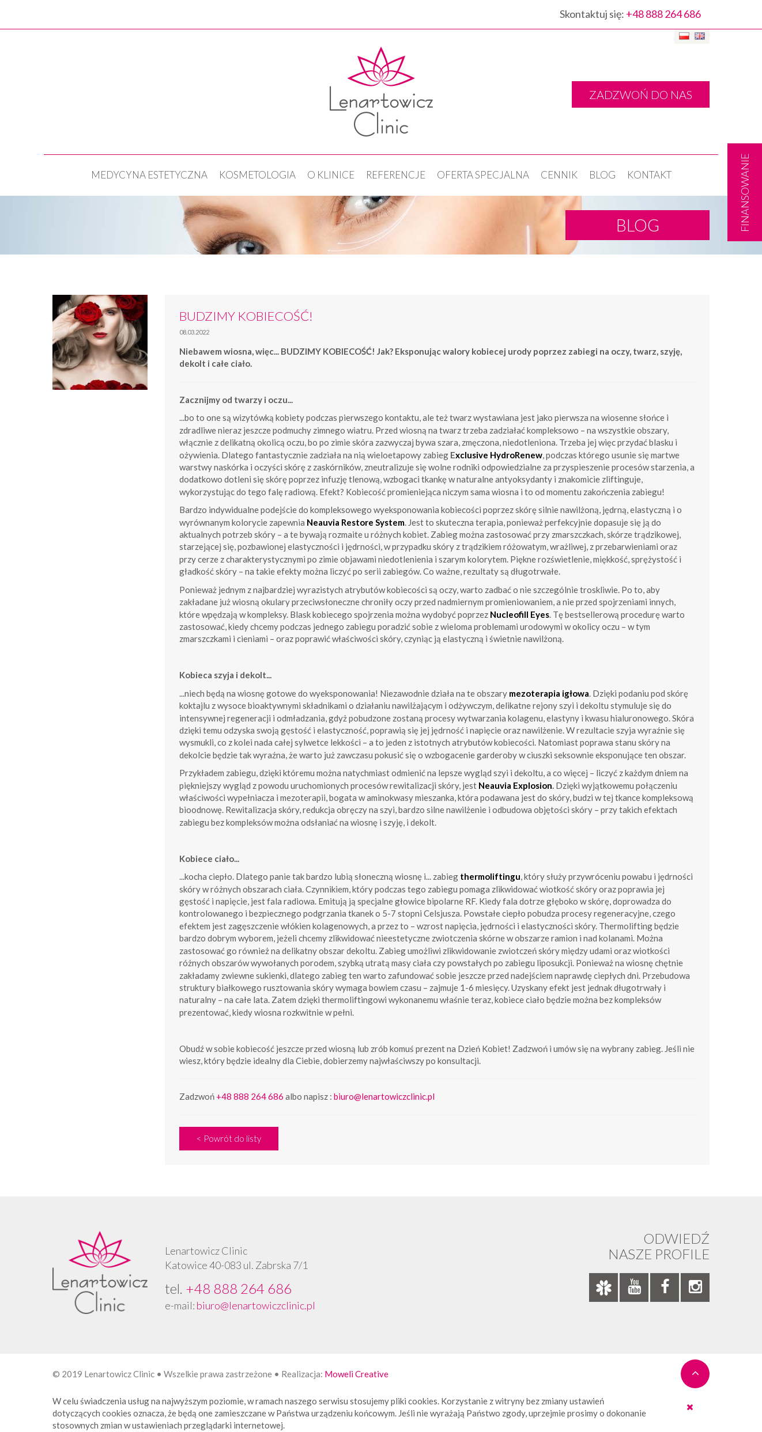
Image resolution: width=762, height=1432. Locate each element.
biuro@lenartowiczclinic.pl (384, 1096)
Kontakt (649, 175)
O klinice (330, 175)
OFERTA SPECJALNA (483, 175)
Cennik (559, 175)
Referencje (395, 175)
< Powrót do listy (229, 1138)
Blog (602, 175)
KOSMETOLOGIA (257, 175)
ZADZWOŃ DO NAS (640, 94)
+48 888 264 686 (663, 13)
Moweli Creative (356, 1374)
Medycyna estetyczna (149, 175)
